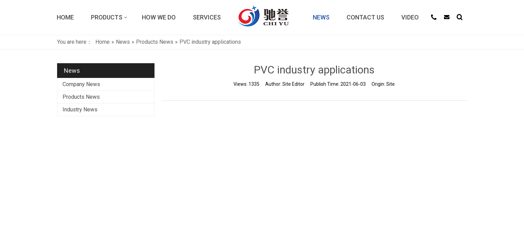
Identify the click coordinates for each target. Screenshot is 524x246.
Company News (81, 84)
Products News (81, 97)
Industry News (80, 109)
